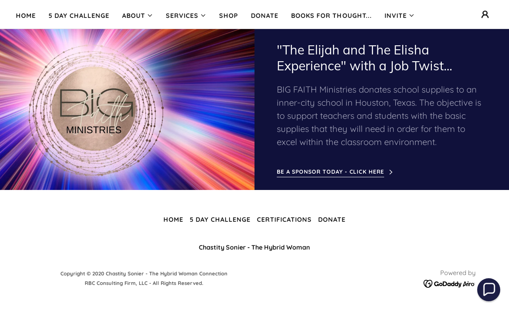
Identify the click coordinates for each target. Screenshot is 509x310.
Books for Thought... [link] (331, 15)
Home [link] (26, 15)
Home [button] (173, 219)
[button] (137, 15)
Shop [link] (228, 15)
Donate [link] (264, 15)
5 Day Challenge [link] (79, 15)
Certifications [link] (284, 219)
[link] (450, 283)
